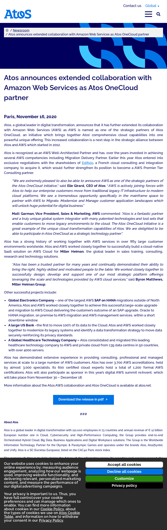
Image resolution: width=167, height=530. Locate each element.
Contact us (132, 6)
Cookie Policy (52, 509)
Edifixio (87, 163)
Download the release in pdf (81, 399)
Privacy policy (124, 485)
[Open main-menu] (148, 14)
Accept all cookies (124, 464)
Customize (124, 478)
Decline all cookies (124, 471)
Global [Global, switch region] (150, 6)
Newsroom (21, 30)
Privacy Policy (51, 520)
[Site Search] (158, 14)
